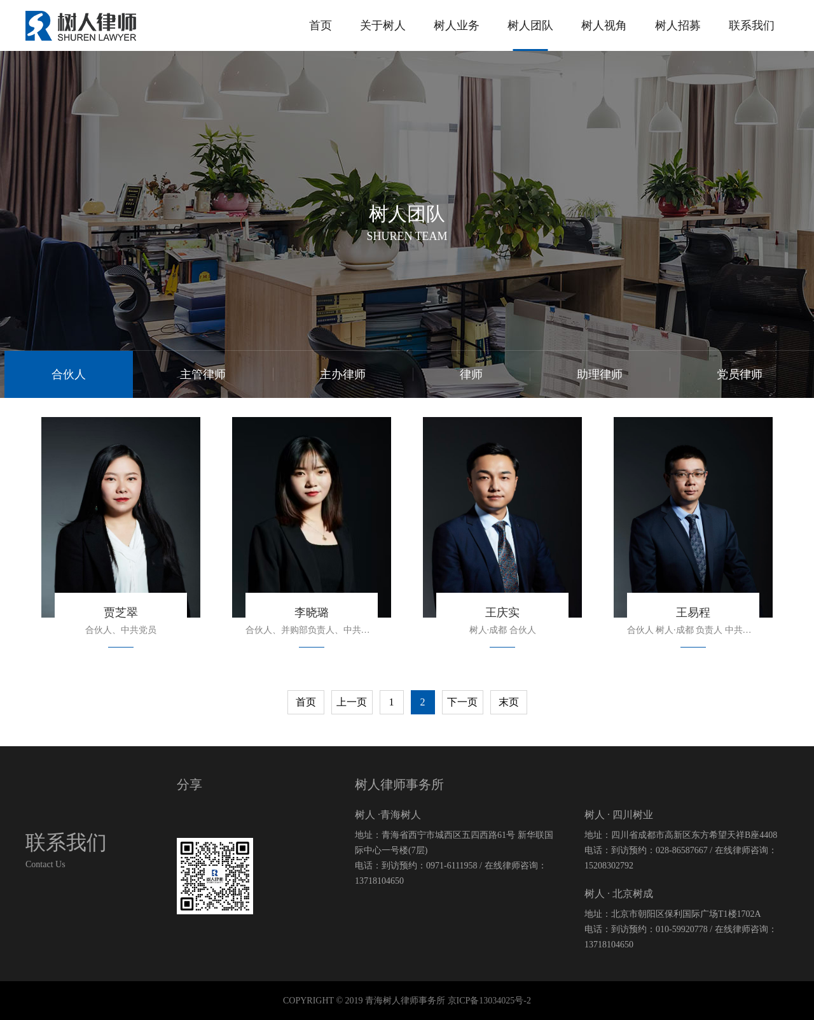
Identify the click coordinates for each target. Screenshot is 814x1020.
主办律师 (343, 374)
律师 (471, 374)
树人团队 (530, 25)
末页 (509, 702)
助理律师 (600, 374)
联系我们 (752, 25)
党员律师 (739, 374)
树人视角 (604, 25)
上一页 (351, 702)
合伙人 (69, 374)
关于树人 (383, 25)
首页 (320, 25)
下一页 (462, 702)
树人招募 (678, 25)
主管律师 (203, 374)
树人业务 (456, 25)
